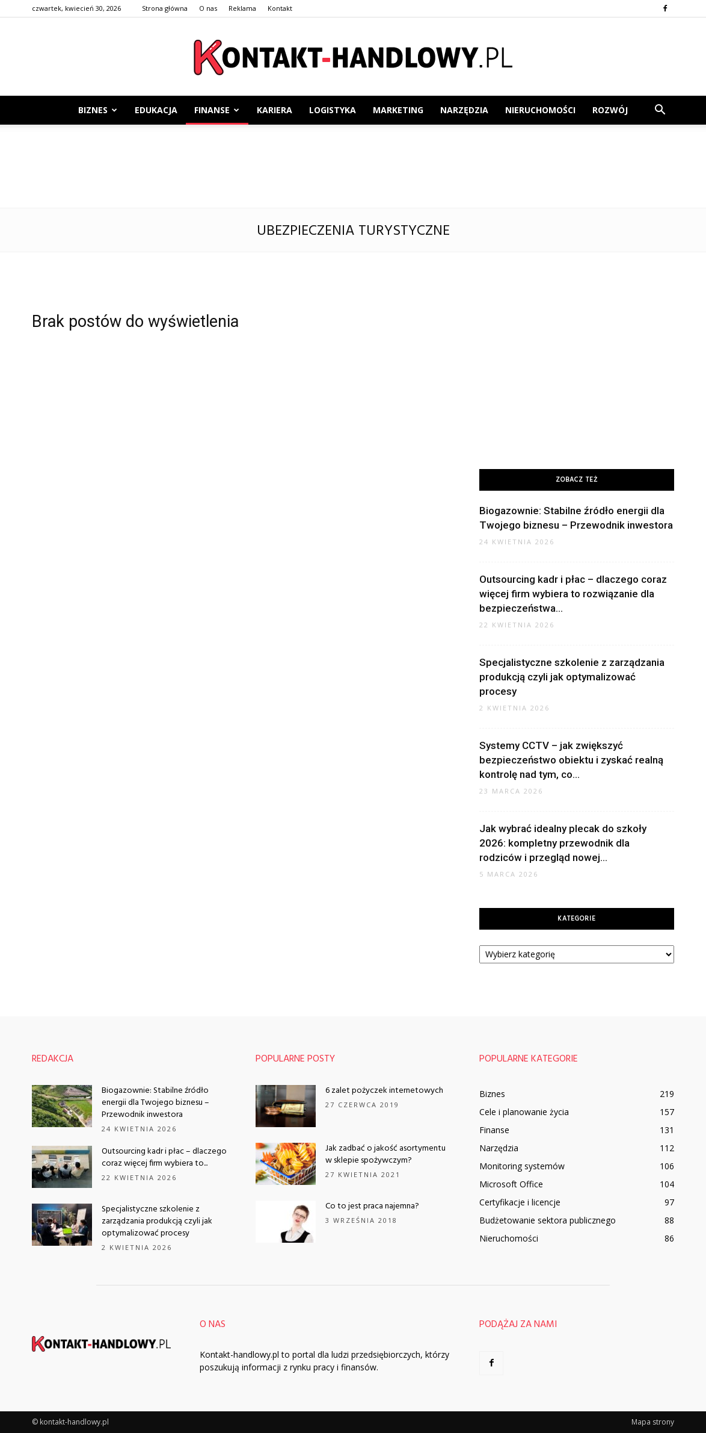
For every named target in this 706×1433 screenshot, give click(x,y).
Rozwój (610, 110)
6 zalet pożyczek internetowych (384, 1091)
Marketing (398, 110)
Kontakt (280, 8)
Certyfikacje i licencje (519, 1202)
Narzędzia (464, 110)
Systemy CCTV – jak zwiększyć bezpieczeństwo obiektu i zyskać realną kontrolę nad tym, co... (571, 759)
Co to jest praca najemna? (372, 1206)
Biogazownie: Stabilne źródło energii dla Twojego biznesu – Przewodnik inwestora (155, 1103)
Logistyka (332, 110)
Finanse (216, 110)
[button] (659, 110)
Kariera (274, 110)
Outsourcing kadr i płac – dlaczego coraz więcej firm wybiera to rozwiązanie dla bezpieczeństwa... (573, 593)
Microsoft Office (511, 1184)
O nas (208, 8)
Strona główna (165, 8)
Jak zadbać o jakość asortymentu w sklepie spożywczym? (385, 1154)
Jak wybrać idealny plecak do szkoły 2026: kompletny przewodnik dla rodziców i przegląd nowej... (562, 842)
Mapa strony (652, 1422)
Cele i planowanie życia (524, 1111)
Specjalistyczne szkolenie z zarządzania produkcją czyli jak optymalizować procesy (572, 676)
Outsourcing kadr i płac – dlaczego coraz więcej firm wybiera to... (164, 1157)
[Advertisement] (353, 166)
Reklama (242, 8)
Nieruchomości (540, 110)
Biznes (97, 110)
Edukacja (156, 110)
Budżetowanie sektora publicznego (547, 1220)
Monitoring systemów (522, 1166)
